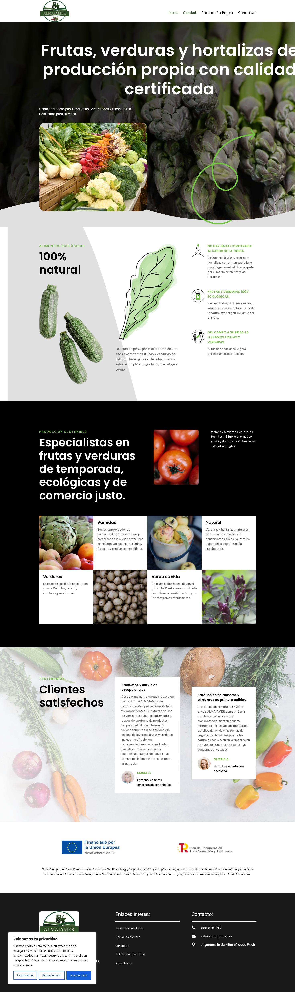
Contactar (247, 13)
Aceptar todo (78, 975)
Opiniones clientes (127, 937)
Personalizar (25, 975)
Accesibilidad (124, 963)
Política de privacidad (130, 954)
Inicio (173, 12)
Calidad (189, 12)
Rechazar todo (51, 975)
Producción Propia (217, 13)
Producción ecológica (129, 928)
